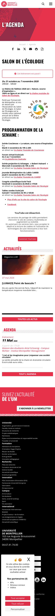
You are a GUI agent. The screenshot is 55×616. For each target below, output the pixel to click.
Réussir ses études (8, 452)
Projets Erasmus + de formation (13, 514)
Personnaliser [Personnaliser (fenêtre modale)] (18, 609)
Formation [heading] (7, 443)
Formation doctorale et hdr (11, 467)
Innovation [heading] (7, 477)
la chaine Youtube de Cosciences (29, 150)
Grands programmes (9, 475)
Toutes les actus (27, 319)
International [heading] (8, 506)
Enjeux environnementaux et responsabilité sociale (20, 438)
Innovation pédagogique (10, 459)
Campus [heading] (5, 491)
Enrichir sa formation (9, 454)
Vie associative (7, 504)
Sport (4, 501)
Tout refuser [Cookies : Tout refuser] (17, 603)
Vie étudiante (6, 496)
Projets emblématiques (10, 433)
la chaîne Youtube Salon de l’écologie (31, 168)
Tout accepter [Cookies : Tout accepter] (18, 598)
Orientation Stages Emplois (11, 449)
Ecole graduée (7, 457)
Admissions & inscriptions (11, 446)
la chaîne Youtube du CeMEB (27, 177)
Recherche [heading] (6, 462)
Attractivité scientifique (10, 472)
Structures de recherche (10, 431)
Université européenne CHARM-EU (14, 519)
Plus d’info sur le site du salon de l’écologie (27, 199)
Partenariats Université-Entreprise (14, 483)
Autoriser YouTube (27, 239)
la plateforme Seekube (15, 159)
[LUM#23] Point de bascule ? (19, 283)
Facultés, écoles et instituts (11, 428)
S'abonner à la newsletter (35, 408)
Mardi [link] (4, 148)
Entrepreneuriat (7, 488)
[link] (13, 49)
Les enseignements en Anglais (12, 517)
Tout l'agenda (27, 374)
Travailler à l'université (10, 441)
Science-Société (7, 470)
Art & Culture (6, 494)
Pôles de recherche (8, 465)
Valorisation (6, 486)
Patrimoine (6, 436)
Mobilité (5, 512)
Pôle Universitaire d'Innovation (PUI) (14, 480)
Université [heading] (6, 423)
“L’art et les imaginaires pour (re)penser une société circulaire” (26, 356)
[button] (30, 49)
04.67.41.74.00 (10, 544)
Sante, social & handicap (10, 499)
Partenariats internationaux (11, 509)
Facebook (11, 204)
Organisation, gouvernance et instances (16, 426)
